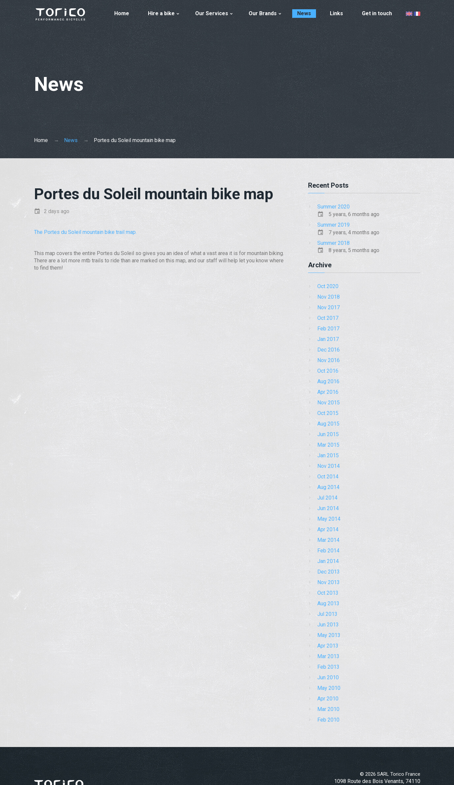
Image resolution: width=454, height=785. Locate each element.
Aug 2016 (328, 381)
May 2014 (328, 519)
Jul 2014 (327, 498)
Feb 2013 (328, 667)
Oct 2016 (327, 371)
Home (121, 13)
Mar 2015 (328, 445)
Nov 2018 (328, 297)
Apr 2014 (327, 529)
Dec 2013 (328, 572)
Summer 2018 (333, 243)
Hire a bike (161, 13)
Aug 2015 (328, 424)
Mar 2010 (328, 709)
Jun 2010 (328, 677)
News (304, 13)
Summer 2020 (333, 207)
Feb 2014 (328, 550)
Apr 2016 (327, 392)
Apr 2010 (327, 698)
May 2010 (328, 688)
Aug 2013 (328, 603)
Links (336, 13)
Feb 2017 (328, 328)
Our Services (211, 13)
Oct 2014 (327, 476)
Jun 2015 (328, 434)
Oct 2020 (327, 286)
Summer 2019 (333, 225)
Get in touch (377, 13)
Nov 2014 (328, 466)
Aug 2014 (328, 487)
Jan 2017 (328, 339)
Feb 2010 (328, 720)
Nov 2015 (328, 402)
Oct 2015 (327, 413)
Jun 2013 (328, 624)
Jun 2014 (328, 508)
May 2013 (328, 635)
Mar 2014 (328, 540)
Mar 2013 (328, 656)
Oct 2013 (327, 593)
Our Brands (263, 13)
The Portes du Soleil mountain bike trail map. (85, 232)
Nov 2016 (328, 360)
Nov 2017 (328, 307)
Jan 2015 (328, 455)
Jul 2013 (327, 614)
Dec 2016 (328, 350)
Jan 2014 (328, 561)
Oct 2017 (327, 318)
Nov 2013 (328, 582)
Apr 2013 (327, 646)
